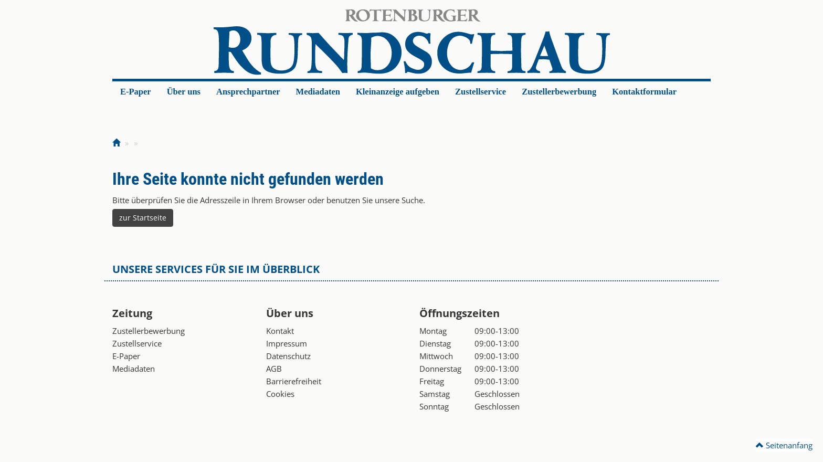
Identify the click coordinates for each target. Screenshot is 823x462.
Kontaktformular (644, 92)
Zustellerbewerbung (559, 92)
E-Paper (135, 92)
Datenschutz (288, 356)
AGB (274, 368)
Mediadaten (318, 92)
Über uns (184, 92)
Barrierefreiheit (293, 381)
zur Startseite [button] (142, 218)
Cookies (280, 393)
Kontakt (280, 331)
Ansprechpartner (248, 92)
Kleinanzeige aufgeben (397, 92)
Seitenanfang (784, 445)
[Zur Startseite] (116, 143)
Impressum (286, 343)
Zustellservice (480, 92)
